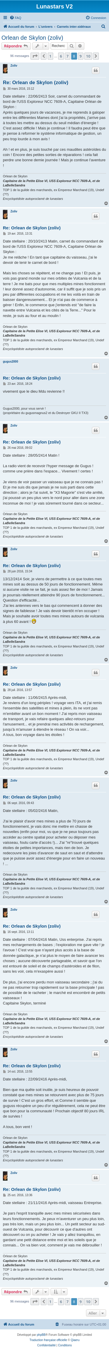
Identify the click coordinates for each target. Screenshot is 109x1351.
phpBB (41, 1334)
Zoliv (13, 65)
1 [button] (50, 56)
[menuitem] (15, 17)
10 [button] (88, 56)
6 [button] (61, 56)
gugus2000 (10, 361)
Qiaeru (75, 1340)
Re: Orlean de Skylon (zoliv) (35, 82)
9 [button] (81, 56)
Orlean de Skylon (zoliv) (32, 37)
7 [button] (68, 56)
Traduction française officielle (48, 1340)
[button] (35, 56)
